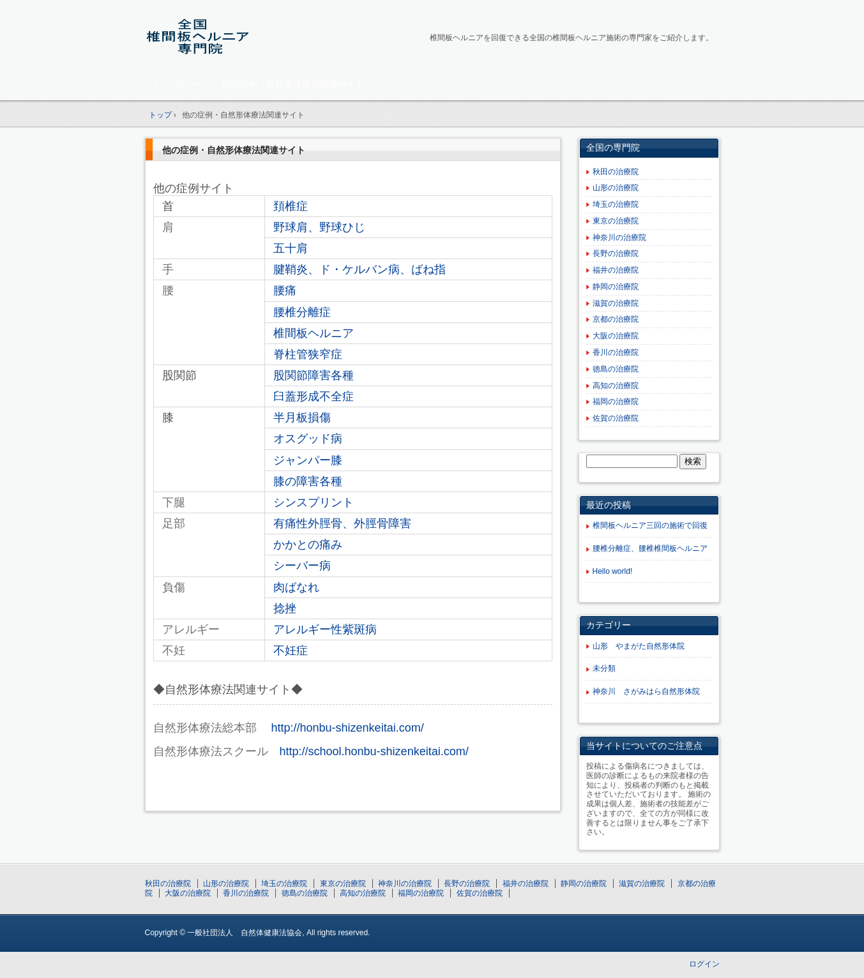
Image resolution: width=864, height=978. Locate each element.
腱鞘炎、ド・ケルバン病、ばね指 (359, 269)
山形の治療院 (616, 187)
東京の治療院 (616, 220)
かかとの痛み (307, 544)
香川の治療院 (616, 352)
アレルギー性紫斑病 (325, 629)
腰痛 (284, 290)
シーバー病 (302, 565)
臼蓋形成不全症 (313, 396)
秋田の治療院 (616, 171)
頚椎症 (290, 206)
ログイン (704, 963)
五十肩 (290, 248)
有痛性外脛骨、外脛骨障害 (342, 523)
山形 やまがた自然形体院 (639, 646)
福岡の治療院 (616, 401)
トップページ (179, 84)
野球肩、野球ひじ (319, 227)
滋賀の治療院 (616, 303)
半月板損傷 (302, 417)
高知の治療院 (616, 385)
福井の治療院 (616, 270)
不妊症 (290, 650)
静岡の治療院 (616, 286)
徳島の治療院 (616, 369)
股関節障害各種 (313, 375)
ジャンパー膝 (307, 460)
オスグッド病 (307, 438)
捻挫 (284, 608)
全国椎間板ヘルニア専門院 (234, 36)
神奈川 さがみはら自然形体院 (646, 691)
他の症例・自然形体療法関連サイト (293, 84)
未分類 (604, 668)
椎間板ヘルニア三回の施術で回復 (650, 525)
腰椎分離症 (302, 312)
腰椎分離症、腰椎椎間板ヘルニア (650, 548)
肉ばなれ (296, 587)
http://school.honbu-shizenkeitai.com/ (374, 751)
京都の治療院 (616, 319)
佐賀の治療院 (616, 418)
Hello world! (613, 571)
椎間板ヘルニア (313, 333)
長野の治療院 (616, 253)
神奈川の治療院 (619, 237)
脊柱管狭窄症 (307, 354)
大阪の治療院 (616, 335)
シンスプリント (313, 502)
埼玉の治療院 (616, 204)
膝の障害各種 (307, 481)
